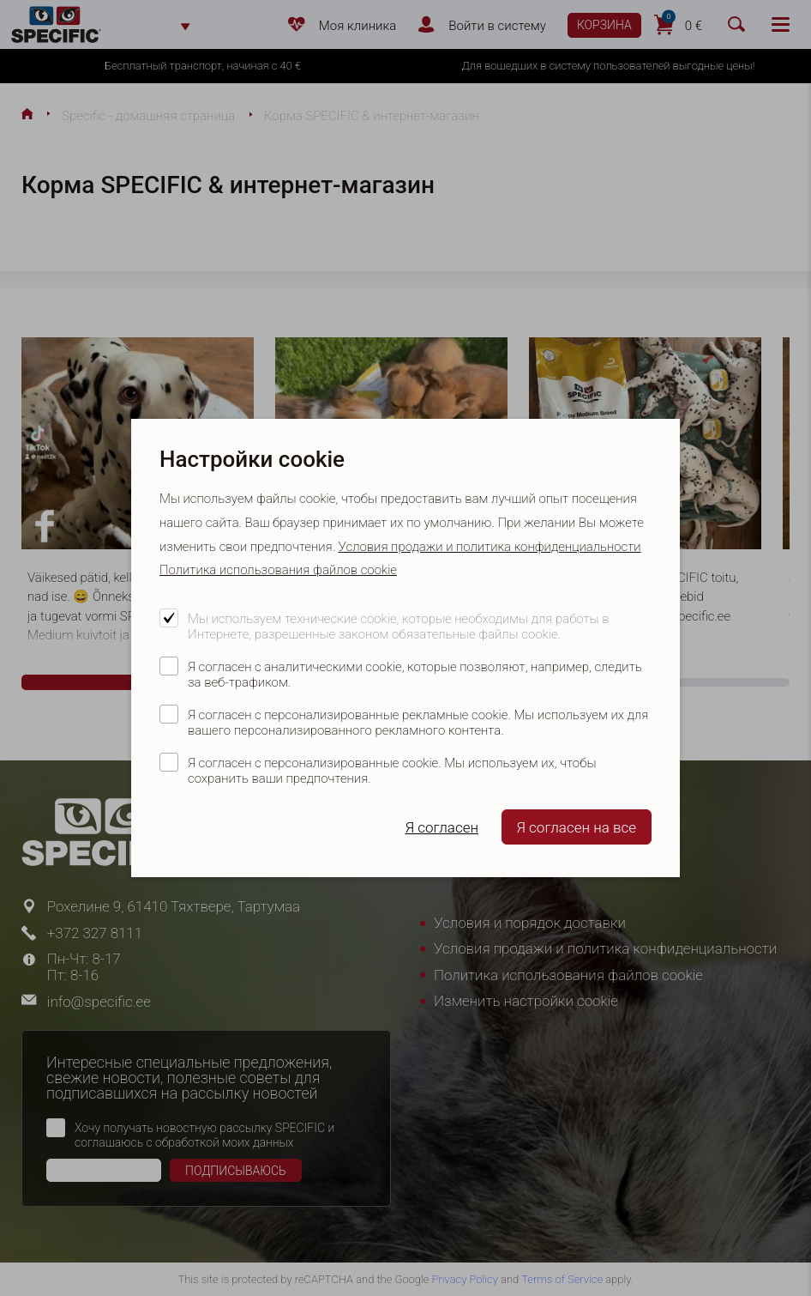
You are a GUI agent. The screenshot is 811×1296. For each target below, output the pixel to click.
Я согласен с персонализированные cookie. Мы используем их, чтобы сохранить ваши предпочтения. (392, 770)
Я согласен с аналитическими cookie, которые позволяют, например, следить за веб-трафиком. (415, 674)
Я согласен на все (576, 827)
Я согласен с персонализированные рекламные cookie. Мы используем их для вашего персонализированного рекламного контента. (418, 722)
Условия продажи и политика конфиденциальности (490, 546)
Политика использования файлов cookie (278, 570)
